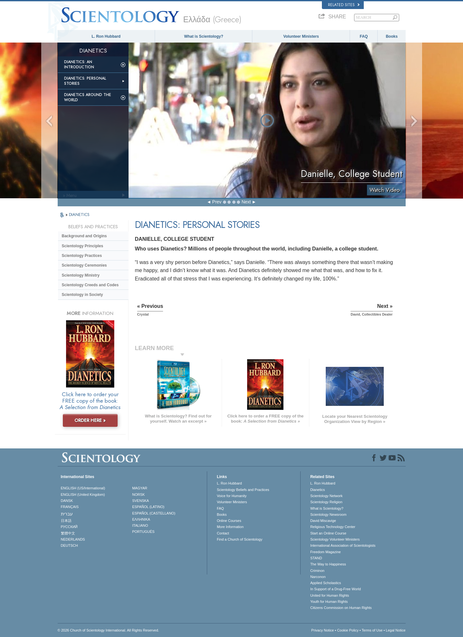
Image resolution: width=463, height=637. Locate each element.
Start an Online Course (328, 533)
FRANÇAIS (70, 507)
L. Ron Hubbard (106, 36)
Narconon (318, 577)
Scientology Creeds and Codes (90, 285)
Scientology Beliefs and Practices (243, 490)
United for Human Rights (329, 595)
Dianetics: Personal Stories (85, 80)
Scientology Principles (82, 246)
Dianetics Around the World (87, 97)
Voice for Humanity (231, 496)
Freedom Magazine (325, 552)
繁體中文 (68, 533)
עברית (67, 513)
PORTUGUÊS (143, 532)
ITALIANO (140, 525)
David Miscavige (323, 521)
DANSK (67, 501)
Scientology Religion (326, 502)
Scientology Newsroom (328, 514)
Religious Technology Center (332, 527)
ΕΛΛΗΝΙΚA (141, 519)
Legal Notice (395, 630)
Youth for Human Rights (329, 601)
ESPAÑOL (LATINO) (148, 507)
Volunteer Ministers (301, 36)
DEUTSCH (69, 545)
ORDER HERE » (90, 420)
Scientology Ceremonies (84, 265)
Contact (223, 533)
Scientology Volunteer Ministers (335, 539)
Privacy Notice (322, 630)
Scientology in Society (82, 294)
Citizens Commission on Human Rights (341, 608)
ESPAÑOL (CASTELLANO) (153, 513)
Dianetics (317, 490)
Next (246, 201)
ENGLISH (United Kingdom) (83, 494)
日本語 (66, 521)
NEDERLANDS (73, 539)
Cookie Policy (348, 630)
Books (392, 36)
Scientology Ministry (81, 275)
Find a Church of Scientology (239, 539)
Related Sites (344, 5)
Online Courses (229, 521)
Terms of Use (372, 630)
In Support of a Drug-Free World (335, 589)
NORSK (138, 494)
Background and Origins (84, 236)
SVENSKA (140, 501)
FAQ (364, 36)
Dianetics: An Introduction (79, 64)
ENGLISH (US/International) (83, 488)
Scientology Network (326, 496)
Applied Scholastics (325, 583)
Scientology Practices (82, 255)
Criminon (317, 571)
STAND (316, 558)
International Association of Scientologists (342, 545)
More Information (230, 527)
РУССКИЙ (69, 527)
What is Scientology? (203, 36)
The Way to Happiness (328, 564)
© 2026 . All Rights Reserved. (108, 630)
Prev (217, 201)
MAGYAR (139, 488)
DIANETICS (79, 214)
